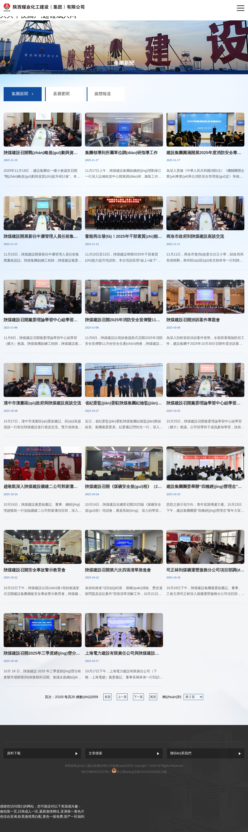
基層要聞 (61, 93)
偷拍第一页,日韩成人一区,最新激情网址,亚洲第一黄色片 (42, 811)
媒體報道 (102, 93)
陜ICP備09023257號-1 (96, 772)
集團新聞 (20, 93)
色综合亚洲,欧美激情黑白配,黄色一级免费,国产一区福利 (42, 816)
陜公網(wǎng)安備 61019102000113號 (141, 772)
